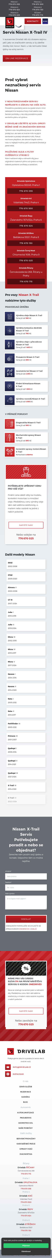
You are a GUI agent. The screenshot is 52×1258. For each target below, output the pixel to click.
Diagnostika (26, 1154)
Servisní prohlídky (26, 1139)
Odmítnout (26, 1251)
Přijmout (26, 1246)
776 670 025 (14, 15)
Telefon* (8, 882)
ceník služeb (25, 1087)
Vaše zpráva (9, 893)
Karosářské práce (26, 1144)
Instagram (18, 1074)
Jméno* (8, 871)
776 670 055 (14, 4)
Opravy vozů (26, 1149)
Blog (25, 1102)
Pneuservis (25, 1118)
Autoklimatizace (25, 1113)
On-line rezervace (17, 58)
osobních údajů (28, 929)
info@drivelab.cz (22, 1067)
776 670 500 (37, 4)
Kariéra (25, 1097)
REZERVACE (25, 1092)
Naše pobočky (26, 1128)
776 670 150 (37, 10)
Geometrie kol (25, 1123)
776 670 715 (37, 15)
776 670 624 (14, 10)
